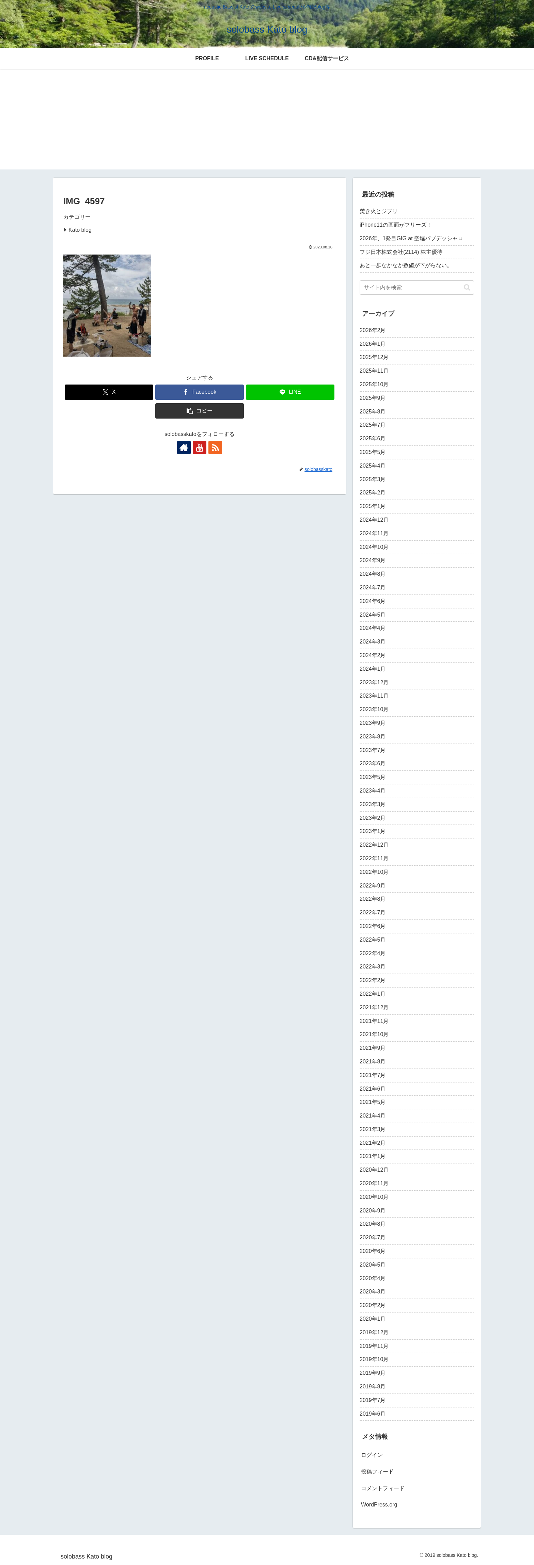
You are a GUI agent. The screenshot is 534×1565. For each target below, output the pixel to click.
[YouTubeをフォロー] (199, 447)
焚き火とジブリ (379, 211)
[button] (199, 411)
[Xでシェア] (109, 392)
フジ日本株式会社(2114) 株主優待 (401, 252)
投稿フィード (377, 1471)
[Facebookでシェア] (199, 392)
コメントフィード (383, 1488)
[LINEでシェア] (290, 392)
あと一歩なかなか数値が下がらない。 (406, 265)
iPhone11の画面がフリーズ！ (396, 225)
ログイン (372, 1455)
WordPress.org (379, 1504)
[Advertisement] (267, 121)
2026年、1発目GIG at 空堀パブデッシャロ (411, 238)
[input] (417, 287)
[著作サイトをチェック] (184, 447)
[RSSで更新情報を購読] (215, 447)
